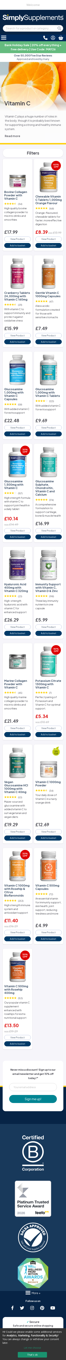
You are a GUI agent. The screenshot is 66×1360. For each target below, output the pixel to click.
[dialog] (33, 1344)
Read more (12, 136)
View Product (17, 239)
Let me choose (32, 1347)
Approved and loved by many (33, 57)
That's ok (32, 1354)
